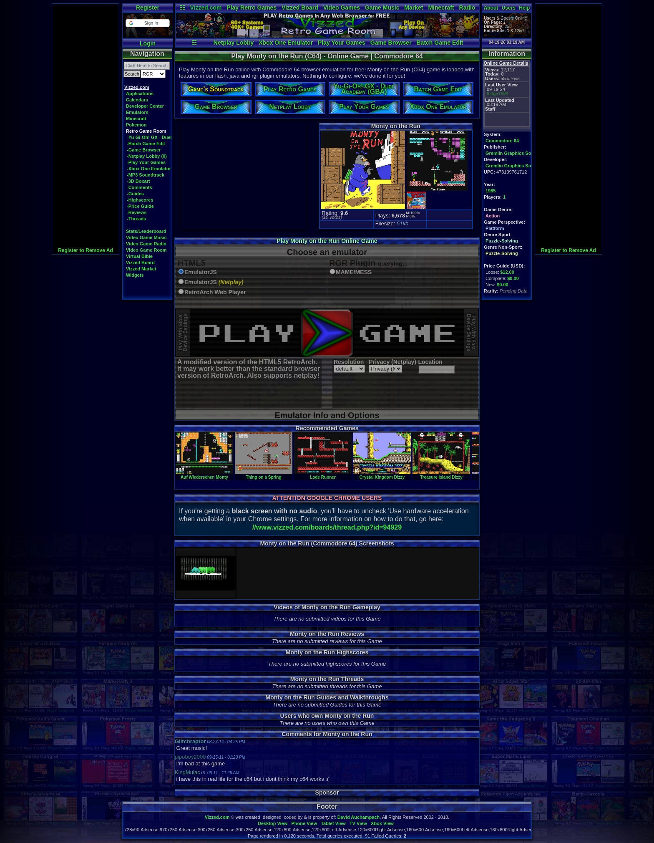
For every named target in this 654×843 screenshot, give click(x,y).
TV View (358, 823)
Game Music (382, 7)
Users (509, 8)
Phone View (304, 823)
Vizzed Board (300, 7)
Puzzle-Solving (501, 240)
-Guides (135, 193)
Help (524, 8)
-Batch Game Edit (146, 143)
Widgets (135, 275)
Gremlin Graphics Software (515, 153)
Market (413, 7)
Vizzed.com (205, 7)
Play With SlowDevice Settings (183, 332)
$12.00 (507, 272)
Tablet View (333, 823)
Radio (467, 7)
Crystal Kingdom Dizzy (382, 475)
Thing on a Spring (263, 475)
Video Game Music (146, 237)
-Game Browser (144, 149)
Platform (494, 228)
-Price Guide (140, 206)
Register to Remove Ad (85, 250)
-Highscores (140, 199)
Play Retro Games (251, 7)
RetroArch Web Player (215, 292)
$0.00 (513, 278)
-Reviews (137, 212)
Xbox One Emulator (286, 42)
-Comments (139, 187)
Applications (139, 93)
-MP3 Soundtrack (145, 174)
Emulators (137, 112)
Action (492, 215)
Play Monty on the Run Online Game (327, 240)
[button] (147, 23)
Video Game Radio (146, 243)
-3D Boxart (138, 181)
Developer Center (145, 106)
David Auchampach (358, 817)
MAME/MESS (354, 272)
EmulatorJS (200, 272)
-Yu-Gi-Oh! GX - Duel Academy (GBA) (167, 137)
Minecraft (441, 7)
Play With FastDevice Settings (471, 332)
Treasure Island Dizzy (441, 475)
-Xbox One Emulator (149, 168)
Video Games (341, 7)
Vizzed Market (141, 268)
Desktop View (272, 823)
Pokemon (136, 124)
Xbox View (382, 823)
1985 (490, 190)
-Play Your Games (146, 162)
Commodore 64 (502, 140)
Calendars (137, 99)
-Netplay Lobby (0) (147, 156)
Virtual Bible (139, 256)
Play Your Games (341, 42)
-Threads (136, 218)
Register (147, 7)
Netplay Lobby (234, 42)
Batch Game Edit (439, 42)
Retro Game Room (146, 131)
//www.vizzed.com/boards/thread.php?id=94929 (327, 527)
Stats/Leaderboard (146, 231)
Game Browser (391, 42)
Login (148, 43)
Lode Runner (323, 475)
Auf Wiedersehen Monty (204, 475)
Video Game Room (146, 249)
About (491, 8)
